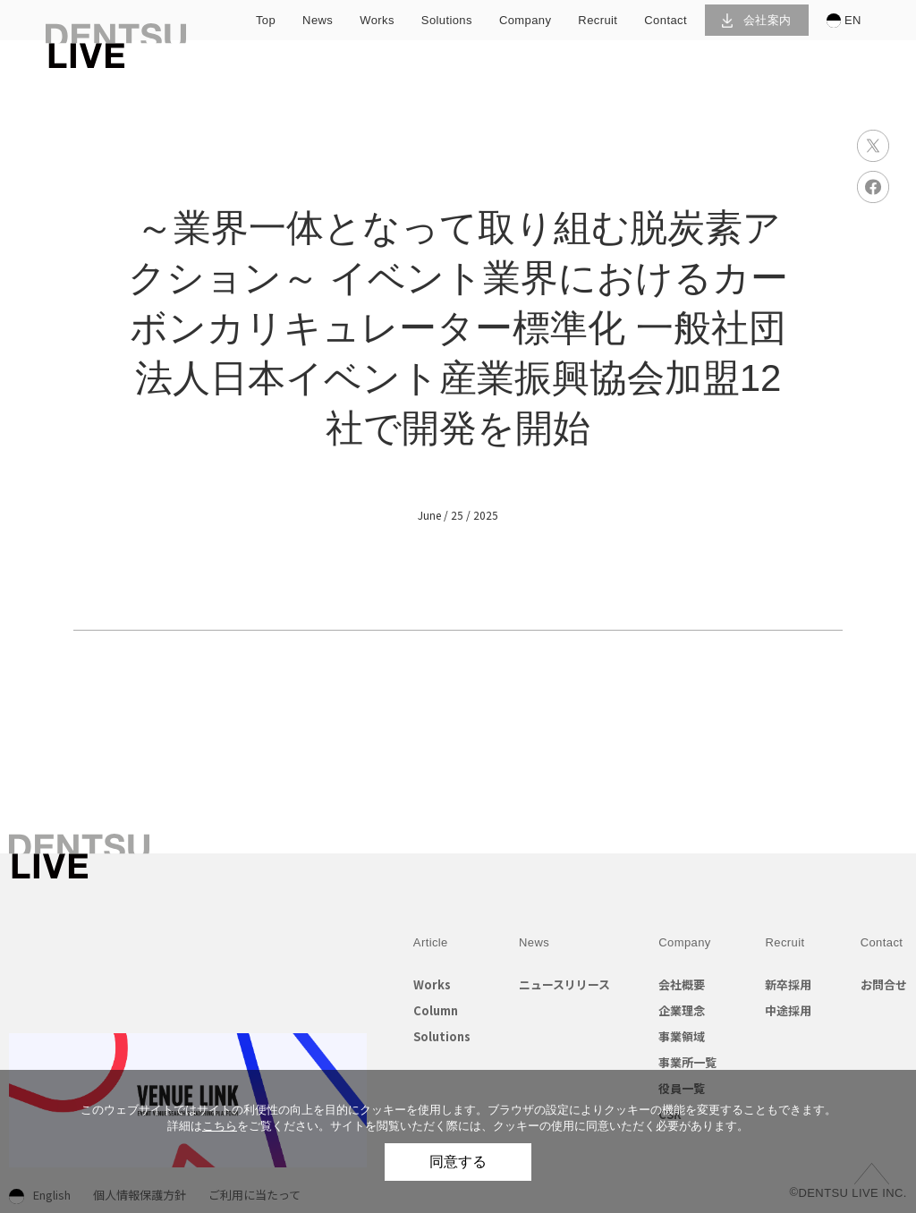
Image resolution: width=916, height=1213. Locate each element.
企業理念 (681, 1010)
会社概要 (681, 984)
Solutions (442, 1036)
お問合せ (884, 984)
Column (435, 1010)
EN (844, 20)
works (377, 20)
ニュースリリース (564, 984)
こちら (219, 1125)
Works (432, 984)
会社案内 (756, 20)
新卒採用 (788, 984)
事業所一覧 (687, 1062)
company (525, 20)
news (317, 20)
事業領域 (681, 1036)
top (266, 20)
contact (665, 20)
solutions (446, 20)
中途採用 (788, 1010)
